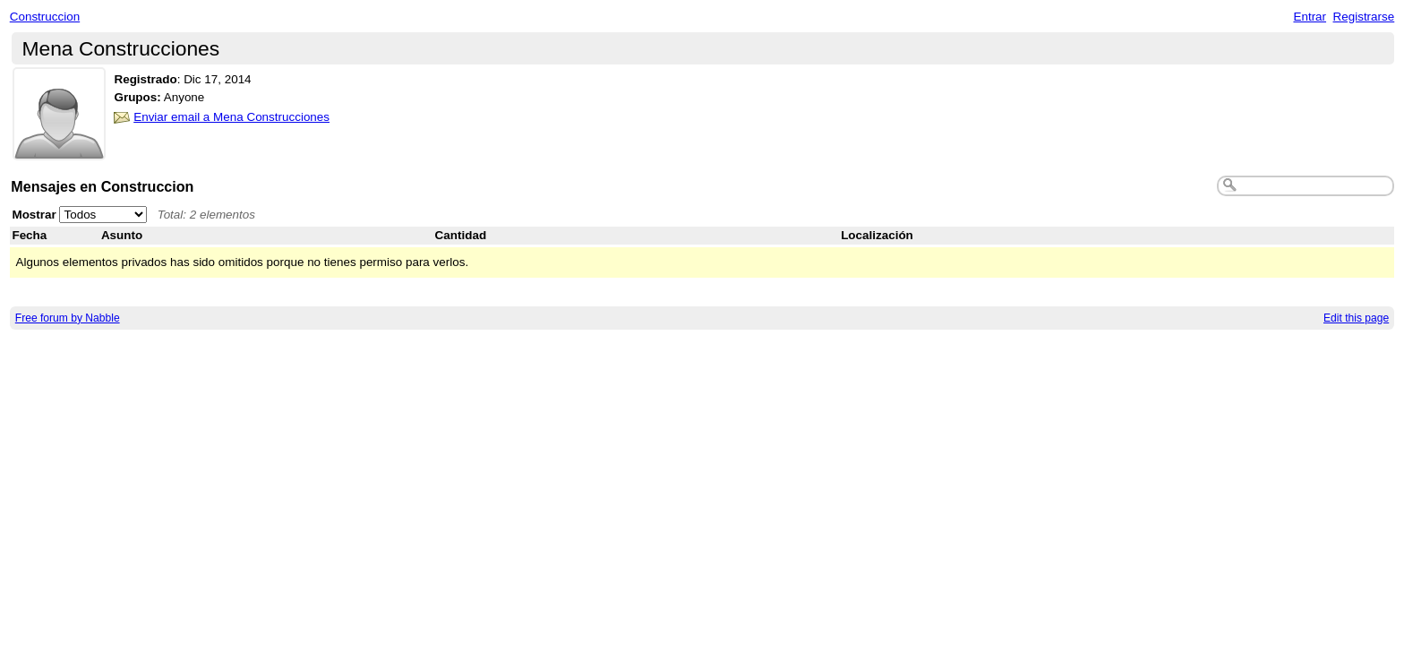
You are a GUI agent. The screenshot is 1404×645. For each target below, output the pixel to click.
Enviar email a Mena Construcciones (231, 117)
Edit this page (1356, 318)
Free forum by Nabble (67, 318)
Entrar (1309, 16)
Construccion (45, 16)
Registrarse (1364, 16)
